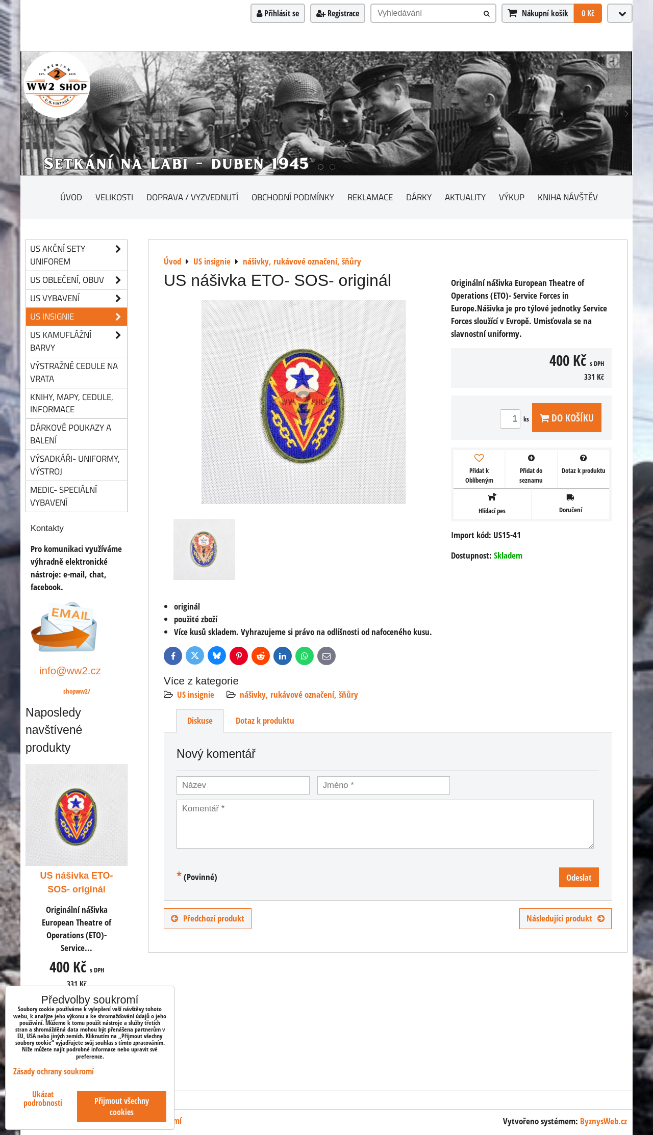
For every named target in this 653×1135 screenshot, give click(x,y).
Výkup (511, 197)
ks (516, 419)
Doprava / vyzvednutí (192, 197)
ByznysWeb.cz (603, 1121)
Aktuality (465, 197)
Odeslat (579, 877)
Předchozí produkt (207, 918)
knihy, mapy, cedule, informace (71, 403)
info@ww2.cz (70, 670)
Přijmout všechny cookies (121, 1106)
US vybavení (78, 298)
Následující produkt (565, 918)
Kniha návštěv (568, 197)
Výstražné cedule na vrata (74, 372)
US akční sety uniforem (78, 255)
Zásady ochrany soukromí (53, 1071)
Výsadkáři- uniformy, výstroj (75, 465)
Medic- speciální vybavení (63, 496)
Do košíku (567, 418)
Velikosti (114, 197)
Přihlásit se (278, 13)
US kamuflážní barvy (78, 341)
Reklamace (370, 197)
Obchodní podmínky (293, 197)
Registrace (337, 13)
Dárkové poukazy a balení (70, 433)
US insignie (195, 694)
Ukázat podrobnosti (42, 1098)
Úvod (71, 197)
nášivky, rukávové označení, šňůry (299, 694)
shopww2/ (76, 691)
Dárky (419, 197)
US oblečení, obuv (78, 280)
